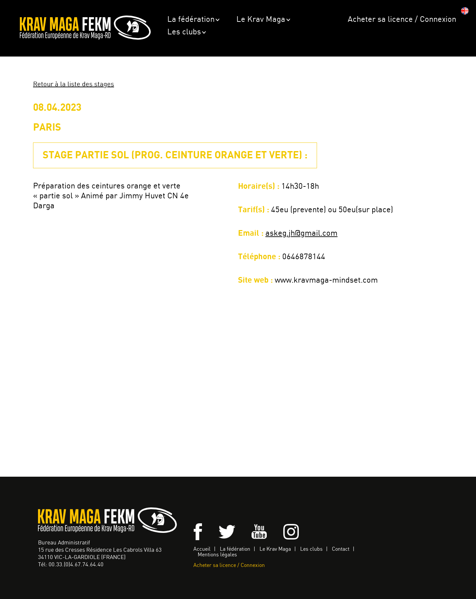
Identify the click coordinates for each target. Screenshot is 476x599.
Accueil (202, 549)
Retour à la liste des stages (73, 84)
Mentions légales (217, 555)
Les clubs (184, 32)
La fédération (191, 20)
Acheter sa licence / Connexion (402, 20)
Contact (340, 549)
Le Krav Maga (260, 20)
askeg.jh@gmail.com (301, 233)
